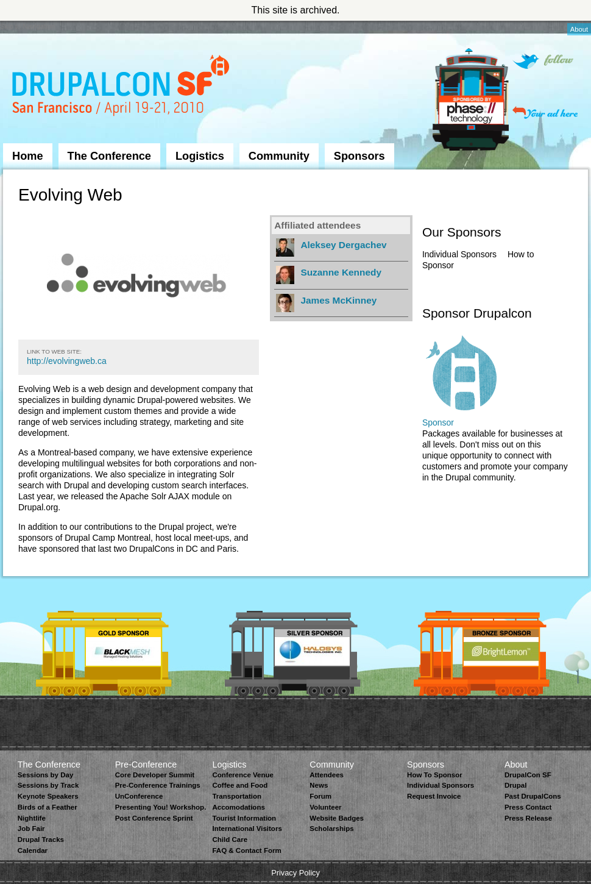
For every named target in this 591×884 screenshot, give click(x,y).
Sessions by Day (46, 775)
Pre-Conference (146, 764)
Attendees (327, 775)
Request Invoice (434, 796)
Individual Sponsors (459, 254)
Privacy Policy (295, 872)
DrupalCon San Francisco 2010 (122, 87)
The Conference (109, 156)
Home (27, 156)
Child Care (229, 839)
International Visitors (246, 828)
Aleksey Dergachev (343, 245)
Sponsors (359, 156)
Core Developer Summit (155, 775)
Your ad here (545, 112)
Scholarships (331, 828)
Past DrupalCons (532, 796)
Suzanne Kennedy (340, 272)
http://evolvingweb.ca (67, 361)
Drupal (515, 785)
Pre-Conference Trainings (157, 785)
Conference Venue (242, 775)
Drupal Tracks (41, 839)
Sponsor (438, 422)
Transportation (236, 796)
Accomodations (238, 807)
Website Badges (337, 818)
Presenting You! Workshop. (161, 807)
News (319, 785)
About (579, 29)
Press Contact (527, 807)
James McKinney (338, 300)
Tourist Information (244, 818)
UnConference (139, 796)
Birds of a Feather (47, 807)
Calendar (33, 850)
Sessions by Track (48, 785)
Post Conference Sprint (154, 818)
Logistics (199, 156)
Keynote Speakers (48, 796)
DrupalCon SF (527, 775)
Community (279, 156)
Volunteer (325, 807)
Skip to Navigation (27, 26)
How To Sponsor (434, 775)
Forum (320, 796)
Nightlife (32, 818)
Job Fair (31, 828)
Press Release (528, 818)
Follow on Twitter (542, 61)
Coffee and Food (239, 785)
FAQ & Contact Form (246, 850)
